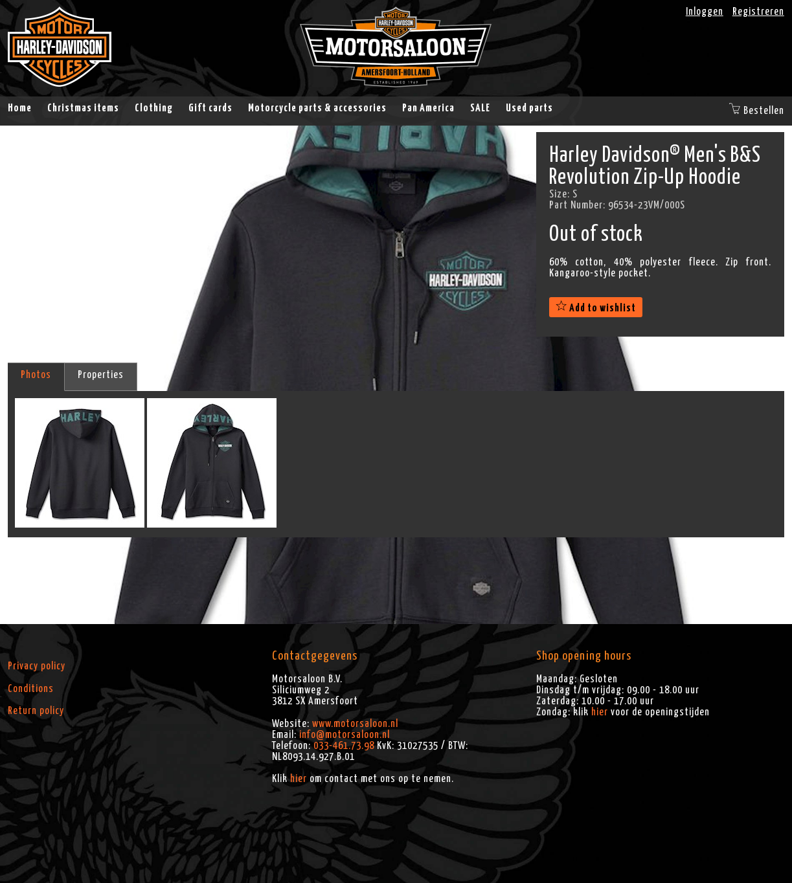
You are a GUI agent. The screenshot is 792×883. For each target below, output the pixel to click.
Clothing (154, 108)
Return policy (36, 711)
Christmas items (83, 108)
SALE (480, 108)
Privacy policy (36, 666)
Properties (101, 375)
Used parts (529, 108)
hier (298, 779)
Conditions (31, 689)
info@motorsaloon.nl (344, 735)
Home (20, 108)
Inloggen (704, 11)
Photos (36, 375)
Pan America (428, 108)
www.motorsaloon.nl (355, 724)
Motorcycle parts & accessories (317, 108)
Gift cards (210, 108)
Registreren (758, 11)
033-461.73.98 (343, 746)
